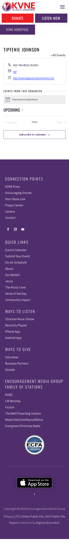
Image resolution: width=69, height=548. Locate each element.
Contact (10, 218)
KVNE (8, 395)
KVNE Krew (12, 187)
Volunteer (12, 357)
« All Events (58, 55)
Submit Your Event (17, 256)
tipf (15, 71)
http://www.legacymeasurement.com (33, 78)
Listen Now (51, 18)
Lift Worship (13, 401)
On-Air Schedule (16, 262)
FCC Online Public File (30, 516)
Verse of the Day (15, 294)
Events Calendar (15, 250)
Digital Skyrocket (47, 523)
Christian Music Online (19, 319)
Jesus (9, 281)
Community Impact (18, 300)
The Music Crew (15, 287)
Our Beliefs (12, 275)
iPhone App (12, 332)
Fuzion (9, 407)
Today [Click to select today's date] (34, 121)
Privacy (9, 516)
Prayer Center (14, 205)
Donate (17, 18)
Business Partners (16, 363)
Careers (10, 211)
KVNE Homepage (17, 29)
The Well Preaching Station (23, 413)
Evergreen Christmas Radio (22, 426)
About (9, 269)
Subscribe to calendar (32, 134)
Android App (13, 338)
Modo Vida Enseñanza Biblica (24, 420)
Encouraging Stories (18, 193)
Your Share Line (15, 199)
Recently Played (16, 325)
